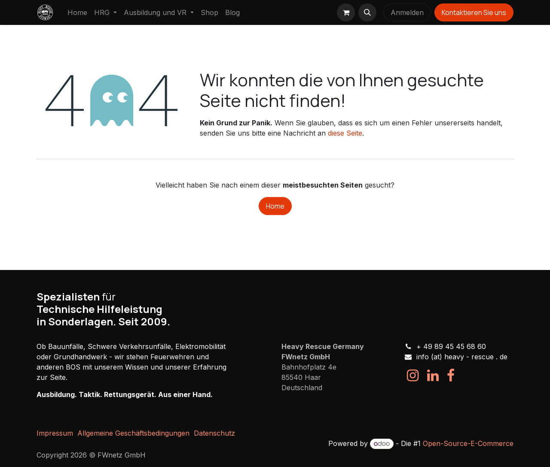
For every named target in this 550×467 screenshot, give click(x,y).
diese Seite (345, 133)
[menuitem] (77, 12)
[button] (367, 12)
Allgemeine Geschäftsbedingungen (133, 433)
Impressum (55, 433)
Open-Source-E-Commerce (468, 443)
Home (275, 206)
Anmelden (407, 12)
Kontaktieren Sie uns (474, 12)
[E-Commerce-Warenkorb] (346, 12)
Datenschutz (214, 433)
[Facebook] (450, 375)
